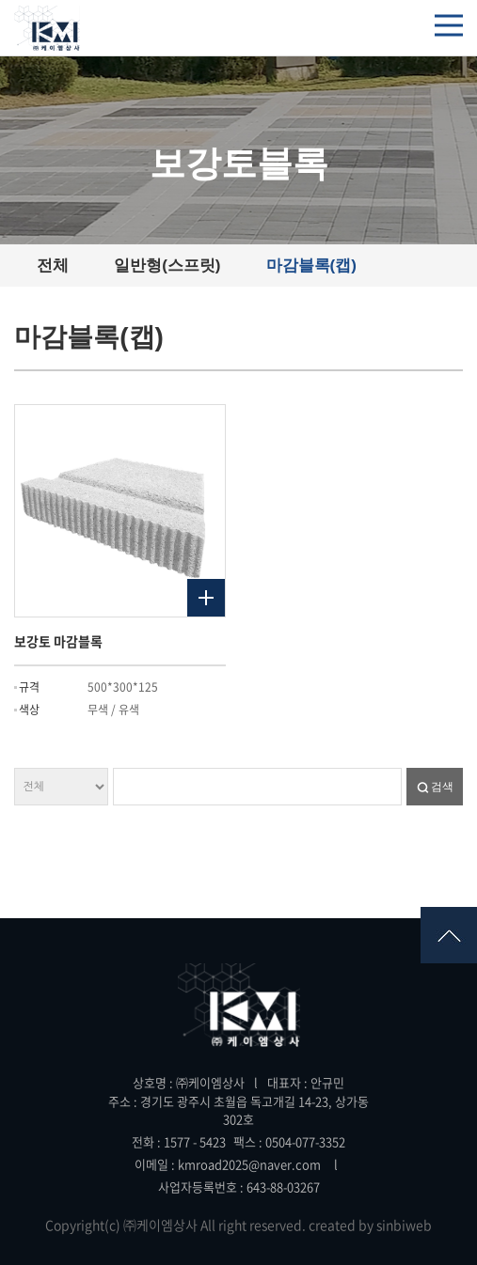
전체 (53, 265)
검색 (442, 786)
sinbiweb (404, 1224)
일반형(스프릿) (167, 265)
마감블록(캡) (311, 265)
